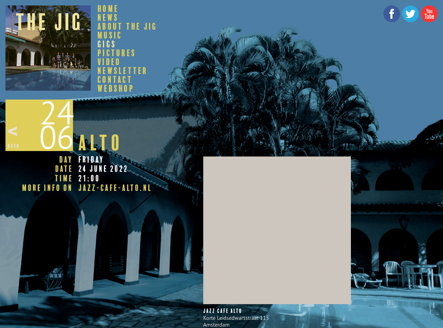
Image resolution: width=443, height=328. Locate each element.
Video (109, 62)
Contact (115, 79)
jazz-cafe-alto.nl (115, 188)
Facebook (391, 13)
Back (14, 146)
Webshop (116, 88)
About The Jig (127, 26)
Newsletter (123, 70)
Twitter (410, 13)
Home (108, 8)
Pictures (117, 53)
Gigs (107, 44)
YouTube (429, 13)
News (108, 17)
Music (110, 35)
